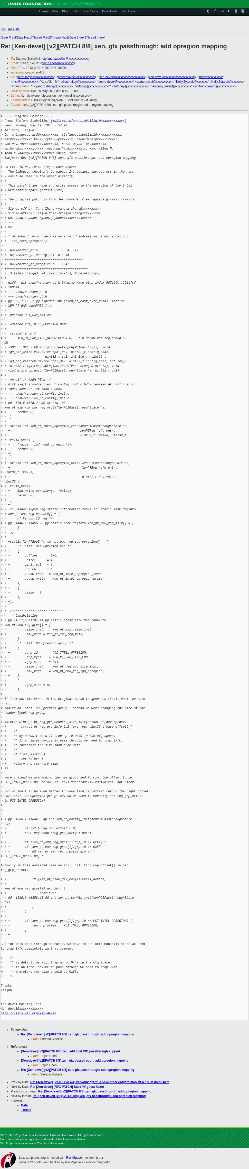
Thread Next (59, 37)
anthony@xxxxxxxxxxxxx (93, 86)
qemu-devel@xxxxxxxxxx (116, 82)
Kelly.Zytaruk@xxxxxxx (192, 82)
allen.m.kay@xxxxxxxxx (77, 82)
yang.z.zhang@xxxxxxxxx (53, 86)
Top (3, 29)
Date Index (77, 37)
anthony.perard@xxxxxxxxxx (171, 86)
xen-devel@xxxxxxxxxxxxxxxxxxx (122, 77)
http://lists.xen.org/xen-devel (28, 1013)
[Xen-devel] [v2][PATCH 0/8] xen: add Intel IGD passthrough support (70, 1051)
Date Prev (8, 37)
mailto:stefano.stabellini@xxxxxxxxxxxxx (89, 121)
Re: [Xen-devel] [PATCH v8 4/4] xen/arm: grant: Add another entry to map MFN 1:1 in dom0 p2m (99, 1082)
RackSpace (74, 1157)
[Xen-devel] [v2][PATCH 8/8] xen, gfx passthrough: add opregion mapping (74, 1060)
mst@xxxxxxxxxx (211, 77)
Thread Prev (40, 37)
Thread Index (95, 37)
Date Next (23, 37)
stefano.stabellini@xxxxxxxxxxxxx (65, 58)
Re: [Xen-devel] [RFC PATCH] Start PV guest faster (67, 1087)
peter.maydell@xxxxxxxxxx (35, 77)
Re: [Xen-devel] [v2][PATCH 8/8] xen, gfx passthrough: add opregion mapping (77, 1034)
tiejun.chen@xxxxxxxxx (58, 63)
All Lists (14, 29)
